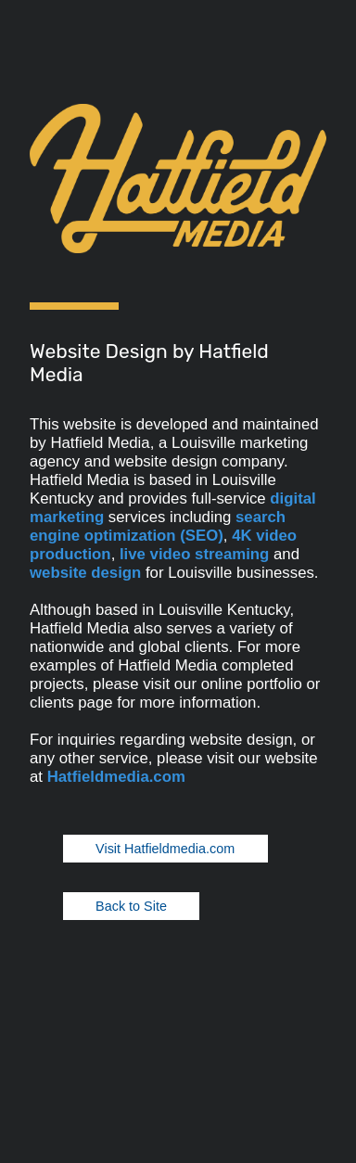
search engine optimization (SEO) (158, 526)
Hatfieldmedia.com (116, 777)
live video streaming (194, 554)
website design (85, 573)
